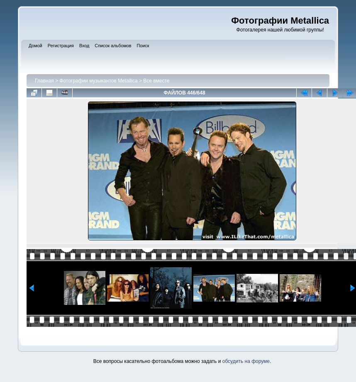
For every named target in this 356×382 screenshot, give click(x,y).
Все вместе (156, 81)
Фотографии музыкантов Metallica (98, 81)
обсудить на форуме (246, 361)
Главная (44, 81)
